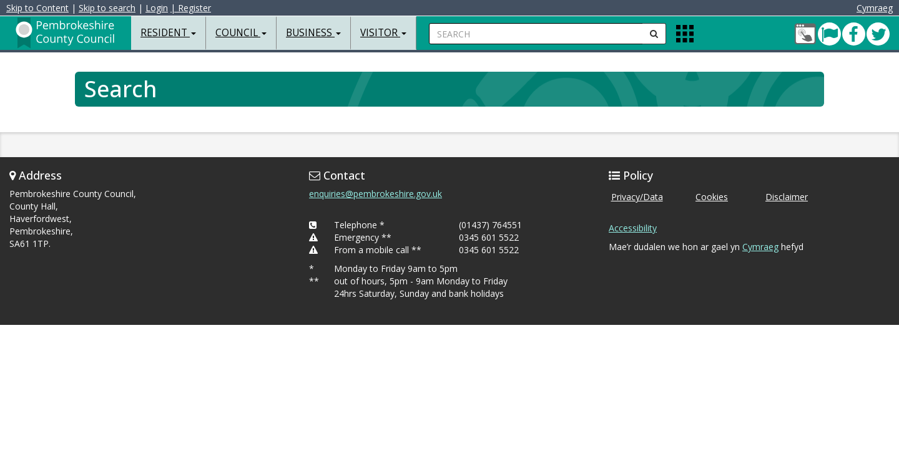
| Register (194, 8)
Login (160, 8)
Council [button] (241, 32)
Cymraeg (871, 8)
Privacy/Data (637, 197)
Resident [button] (168, 32)
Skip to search (110, 8)
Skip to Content (40, 8)
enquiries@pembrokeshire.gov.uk (375, 194)
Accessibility (633, 228)
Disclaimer (786, 197)
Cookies (711, 197)
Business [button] (313, 32)
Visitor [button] (383, 32)
